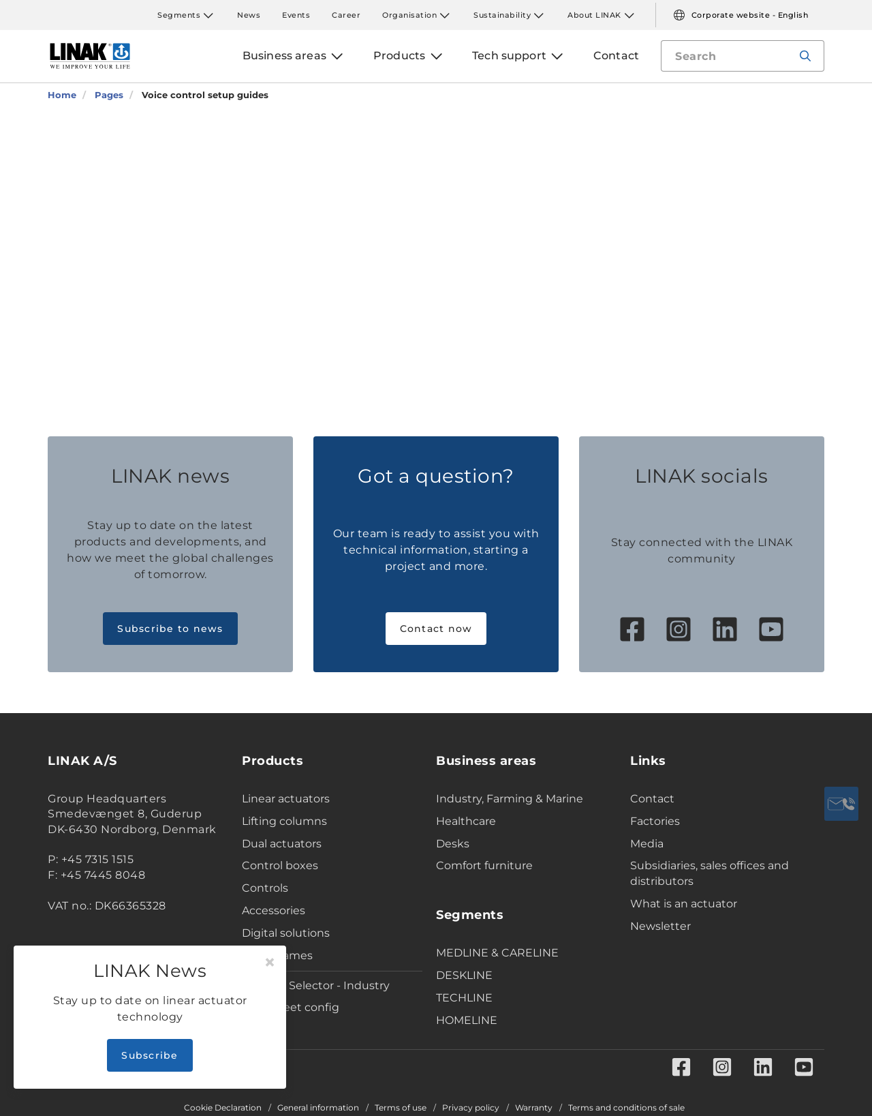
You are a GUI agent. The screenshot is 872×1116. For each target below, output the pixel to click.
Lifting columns (284, 821)
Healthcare (466, 821)
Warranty (533, 1108)
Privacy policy (470, 1108)
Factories (655, 821)
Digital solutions (286, 932)
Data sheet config (290, 1007)
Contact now (436, 628)
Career (346, 15)
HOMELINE (466, 1020)
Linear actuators (286, 798)
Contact (652, 798)
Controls (265, 887)
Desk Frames (277, 955)
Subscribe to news (170, 628)
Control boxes (280, 865)
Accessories (273, 910)
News (248, 15)
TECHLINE (464, 997)
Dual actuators (282, 843)
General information (318, 1108)
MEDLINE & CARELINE (497, 952)
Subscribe (149, 1055)
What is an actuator (683, 903)
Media (647, 843)
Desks (452, 843)
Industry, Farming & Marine (509, 798)
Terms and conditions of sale (626, 1108)
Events (296, 15)
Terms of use (400, 1108)
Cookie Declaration (223, 1108)
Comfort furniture (484, 865)
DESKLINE (464, 975)
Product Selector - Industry (316, 985)
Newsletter (660, 926)
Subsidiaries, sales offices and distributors (709, 873)
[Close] (270, 962)
